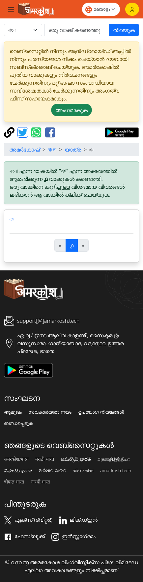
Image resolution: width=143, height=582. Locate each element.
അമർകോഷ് (24, 149)
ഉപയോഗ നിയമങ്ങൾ (101, 412)
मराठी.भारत (44, 459)
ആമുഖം (13, 412)
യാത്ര (73, 149)
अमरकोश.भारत (16, 459)
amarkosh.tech (115, 470)
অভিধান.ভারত (83, 470)
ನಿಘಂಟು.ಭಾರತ (18, 470)
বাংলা (52, 149)
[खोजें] (76, 30)
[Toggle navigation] (11, 9)
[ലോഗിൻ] (132, 9)
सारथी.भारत (40, 482)
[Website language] (101, 9)
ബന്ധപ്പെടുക (18, 423)
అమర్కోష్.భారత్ (76, 459)
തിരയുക (124, 30)
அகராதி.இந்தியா (114, 459)
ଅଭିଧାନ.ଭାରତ (52, 470)
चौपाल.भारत (14, 482)
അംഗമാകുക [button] (71, 110)
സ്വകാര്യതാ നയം (50, 412)
